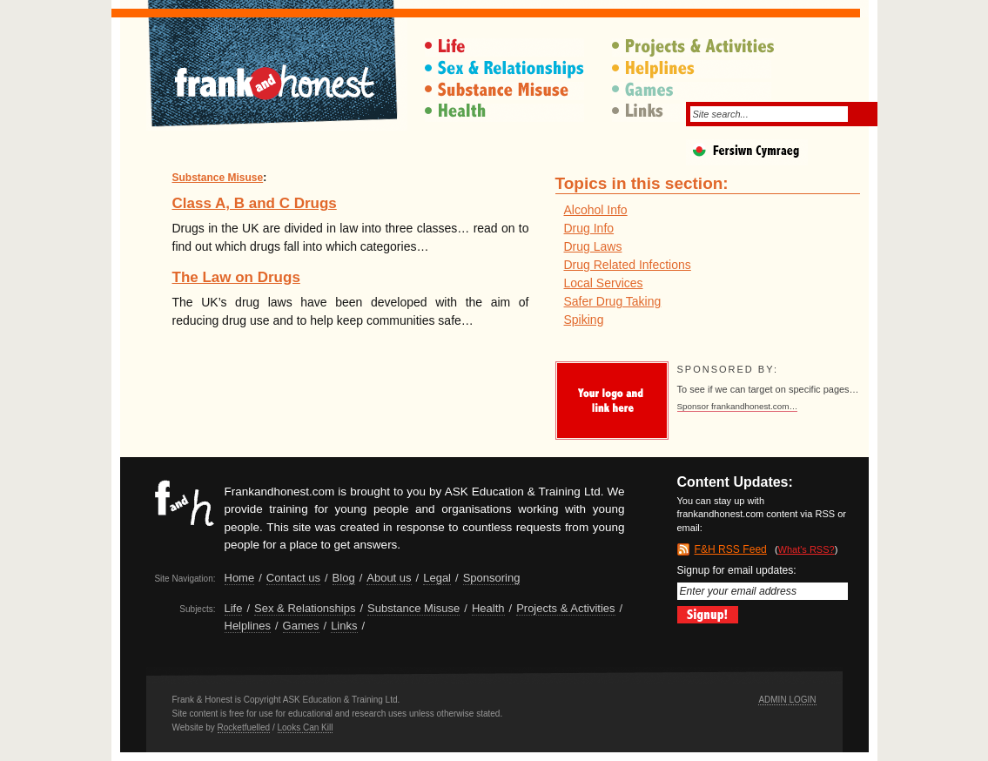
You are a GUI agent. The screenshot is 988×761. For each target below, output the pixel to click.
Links (344, 625)
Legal (437, 577)
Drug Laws (593, 246)
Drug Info (589, 228)
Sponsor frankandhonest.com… (737, 406)
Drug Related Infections (627, 265)
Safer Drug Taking (613, 301)
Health (506, 113)
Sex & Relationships (506, 69)
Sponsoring (492, 577)
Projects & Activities (693, 47)
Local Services (603, 283)
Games (693, 91)
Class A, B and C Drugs (254, 203)
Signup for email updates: (762, 582)
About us (388, 577)
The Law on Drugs (236, 277)
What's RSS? (806, 549)
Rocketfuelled (244, 727)
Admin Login (787, 699)
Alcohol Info (596, 210)
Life (506, 47)
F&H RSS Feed (731, 549)
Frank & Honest (276, 74)
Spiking (584, 320)
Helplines (693, 69)
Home (240, 577)
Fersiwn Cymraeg (777, 154)
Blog (344, 577)
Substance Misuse (506, 91)
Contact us (293, 577)
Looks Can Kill (305, 727)
